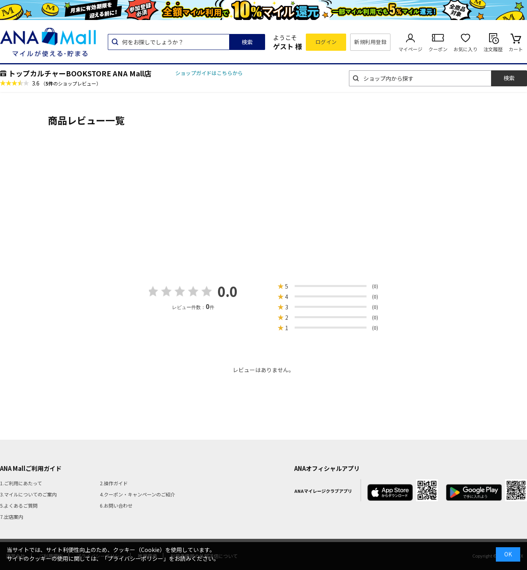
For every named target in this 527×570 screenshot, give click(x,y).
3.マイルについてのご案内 (28, 494)
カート (516, 49)
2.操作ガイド (114, 483)
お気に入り (465, 49)
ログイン (326, 42)
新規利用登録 (370, 42)
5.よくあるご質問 (19, 505)
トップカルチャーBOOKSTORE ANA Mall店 (79, 73)
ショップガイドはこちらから (209, 73)
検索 (247, 42)
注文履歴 (493, 49)
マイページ (410, 49)
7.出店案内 (11, 516)
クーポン (438, 49)
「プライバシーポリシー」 (135, 558)
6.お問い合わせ (116, 505)
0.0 (228, 291)
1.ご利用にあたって (21, 483)
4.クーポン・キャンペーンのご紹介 (137, 494)
